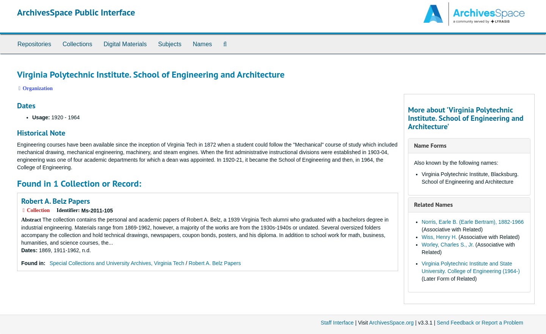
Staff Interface (337, 323)
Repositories (34, 44)
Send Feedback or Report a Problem (480, 323)
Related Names (433, 204)
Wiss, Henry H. (439, 237)
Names (202, 44)
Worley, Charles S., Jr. (448, 245)
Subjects (169, 44)
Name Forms (430, 145)
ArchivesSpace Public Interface (76, 12)
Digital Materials (125, 44)
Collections (77, 44)
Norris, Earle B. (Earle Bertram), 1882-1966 (473, 222)
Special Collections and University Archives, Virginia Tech (117, 263)
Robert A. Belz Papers (55, 201)
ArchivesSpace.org (391, 323)
